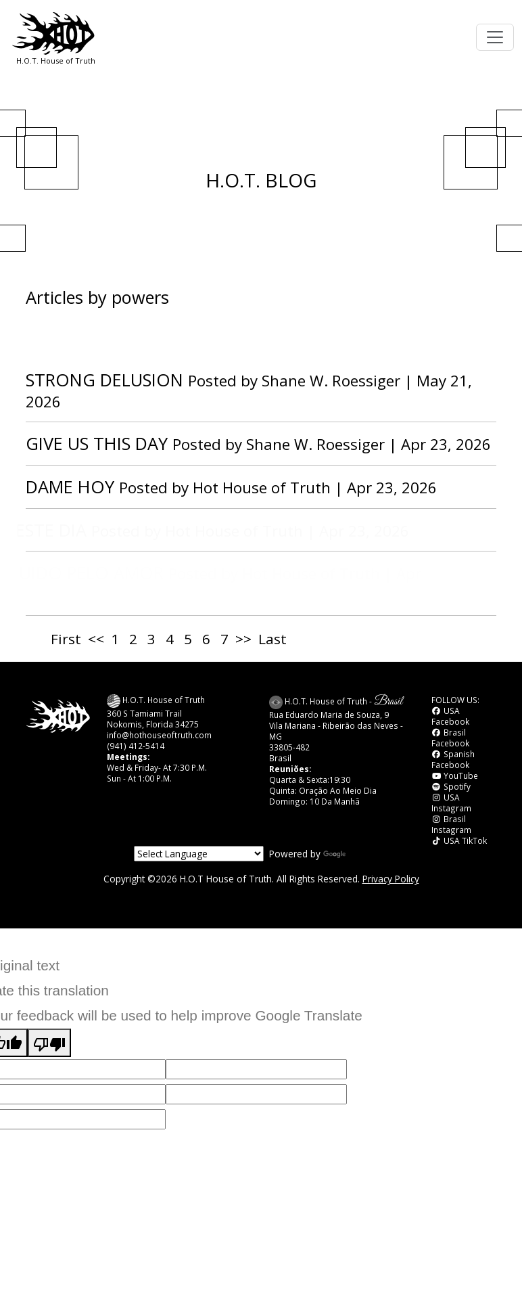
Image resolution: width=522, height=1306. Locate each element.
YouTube (454, 775)
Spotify (451, 786)
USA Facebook (450, 716)
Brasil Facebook (450, 737)
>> (243, 638)
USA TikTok (459, 840)
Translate (356, 853)
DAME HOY (70, 486)
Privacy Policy (390, 878)
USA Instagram (451, 802)
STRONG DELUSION (104, 379)
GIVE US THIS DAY (97, 443)
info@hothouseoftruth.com (159, 734)
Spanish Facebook (453, 759)
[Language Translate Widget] (199, 853)
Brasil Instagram (451, 824)
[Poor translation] (49, 1043)
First (66, 638)
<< (96, 638)
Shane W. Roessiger (331, 380)
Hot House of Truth (264, 487)
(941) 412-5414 (135, 745)
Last (272, 638)
